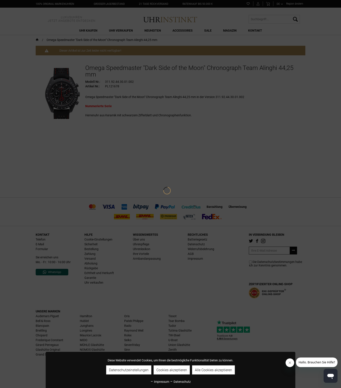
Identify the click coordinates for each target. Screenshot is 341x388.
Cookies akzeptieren (171, 370)
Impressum (159, 381)
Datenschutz (180, 381)
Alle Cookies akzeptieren (213, 370)
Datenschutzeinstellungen (129, 370)
